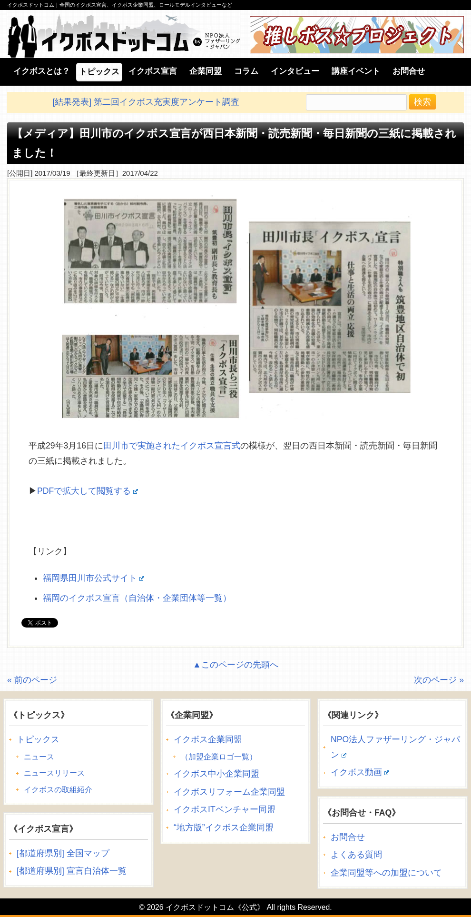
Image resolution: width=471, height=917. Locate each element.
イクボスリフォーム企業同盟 (229, 792)
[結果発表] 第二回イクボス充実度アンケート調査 (145, 102)
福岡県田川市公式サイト (93, 578)
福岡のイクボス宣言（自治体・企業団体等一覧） (137, 598)
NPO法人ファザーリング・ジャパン (395, 747)
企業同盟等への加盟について (386, 872)
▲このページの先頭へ (235, 664)
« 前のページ (32, 680)
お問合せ (348, 837)
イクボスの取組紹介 (58, 790)
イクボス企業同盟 (208, 739)
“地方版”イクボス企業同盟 (224, 827)
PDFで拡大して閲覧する (87, 491)
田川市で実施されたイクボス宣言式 (171, 445)
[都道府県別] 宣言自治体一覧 (72, 871)
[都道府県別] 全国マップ (63, 853)
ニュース (39, 757)
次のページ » (439, 680)
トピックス (38, 739)
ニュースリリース (54, 773)
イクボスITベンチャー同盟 (224, 809)
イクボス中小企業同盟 (216, 773)
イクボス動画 (360, 772)
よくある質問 (356, 854)
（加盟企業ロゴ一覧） (219, 757)
